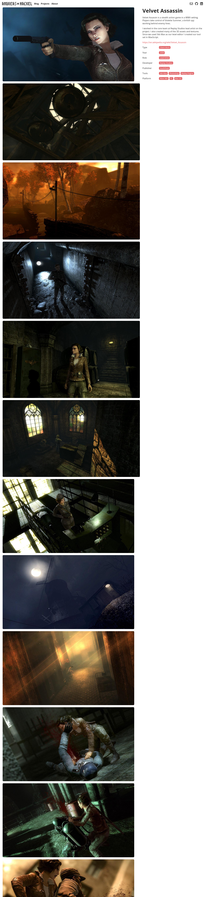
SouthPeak (164, 68)
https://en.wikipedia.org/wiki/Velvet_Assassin (164, 42)
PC (171, 78)
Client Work (165, 47)
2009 (162, 52)
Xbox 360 (164, 78)
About (54, 3)
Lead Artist (164, 58)
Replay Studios (166, 63)
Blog (36, 3)
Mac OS (178, 78)
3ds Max (163, 73)
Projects (45, 3)
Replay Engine (187, 73)
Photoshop (174, 73)
